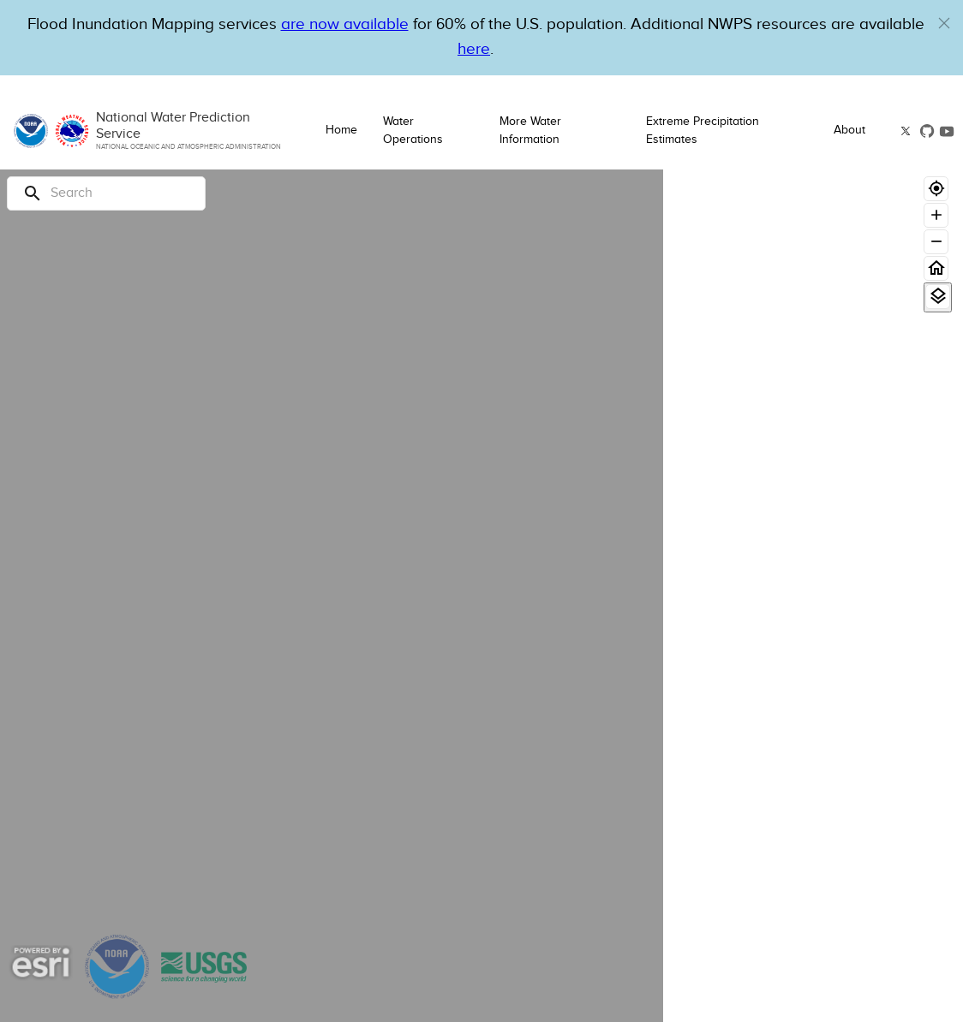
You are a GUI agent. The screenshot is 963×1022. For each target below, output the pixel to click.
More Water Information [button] (530, 130)
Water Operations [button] (413, 130)
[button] (944, 23)
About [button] (849, 130)
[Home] (936, 268)
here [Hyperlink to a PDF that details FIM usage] (474, 49)
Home (341, 130)
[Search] (106, 193)
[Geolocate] (936, 188)
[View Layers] (937, 296)
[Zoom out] (936, 241)
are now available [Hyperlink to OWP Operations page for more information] (345, 24)
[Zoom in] (936, 215)
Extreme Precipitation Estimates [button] (702, 130)
